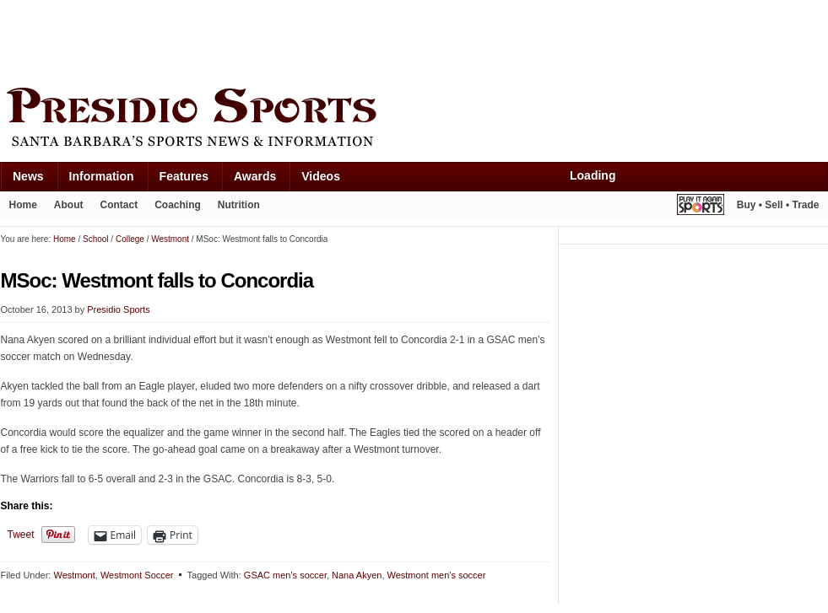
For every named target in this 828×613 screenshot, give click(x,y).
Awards (255, 176)
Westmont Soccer (137, 575)
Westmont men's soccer (436, 575)
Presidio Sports (414, 120)
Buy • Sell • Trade (778, 205)
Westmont (74, 575)
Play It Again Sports (700, 207)
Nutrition (239, 205)
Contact (119, 205)
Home (23, 205)
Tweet (21, 534)
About (69, 205)
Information (101, 176)
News (28, 176)
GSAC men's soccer (285, 575)
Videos (320, 176)
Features (184, 176)
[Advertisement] (308, 40)
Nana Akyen (357, 575)
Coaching (177, 205)
